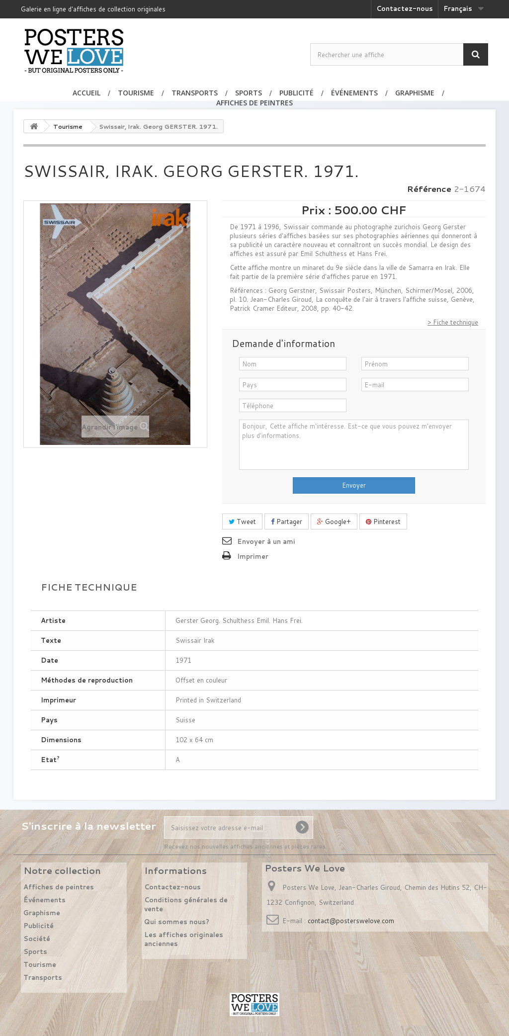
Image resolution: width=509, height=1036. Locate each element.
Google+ (334, 521)
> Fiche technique (452, 322)
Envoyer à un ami (266, 541)
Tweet (242, 521)
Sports (248, 92)
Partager (286, 521)
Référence (429, 188)
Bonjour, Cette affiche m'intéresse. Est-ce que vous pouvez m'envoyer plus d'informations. (354, 445)
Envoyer (354, 485)
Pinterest (383, 521)
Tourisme (136, 92)
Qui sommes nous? (176, 921)
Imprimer (252, 556)
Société (36, 938)
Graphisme (414, 92)
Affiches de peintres (254, 102)
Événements (354, 92)
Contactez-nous (404, 8)
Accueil (86, 92)
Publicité (296, 92)
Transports (194, 92)
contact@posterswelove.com (351, 920)
